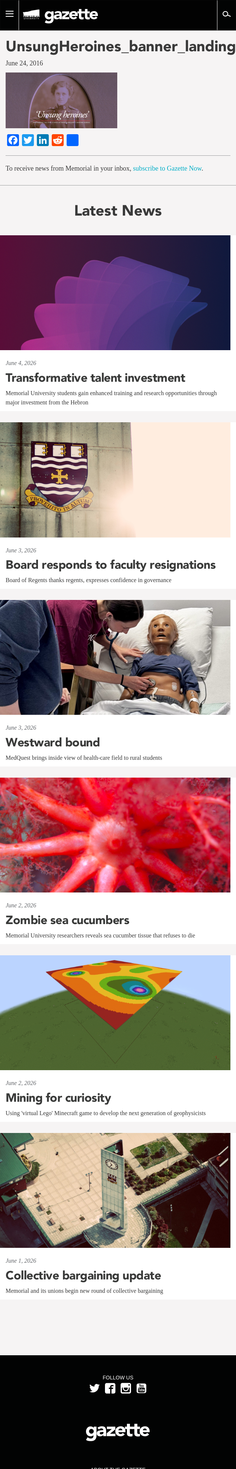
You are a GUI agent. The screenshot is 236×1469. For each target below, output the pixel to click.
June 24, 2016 (24, 63)
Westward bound (53, 742)
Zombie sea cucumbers (67, 920)
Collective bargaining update (85, 1275)
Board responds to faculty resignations (111, 564)
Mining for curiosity (58, 1097)
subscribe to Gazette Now (167, 168)
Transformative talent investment (95, 377)
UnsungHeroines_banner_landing (118, 46)
